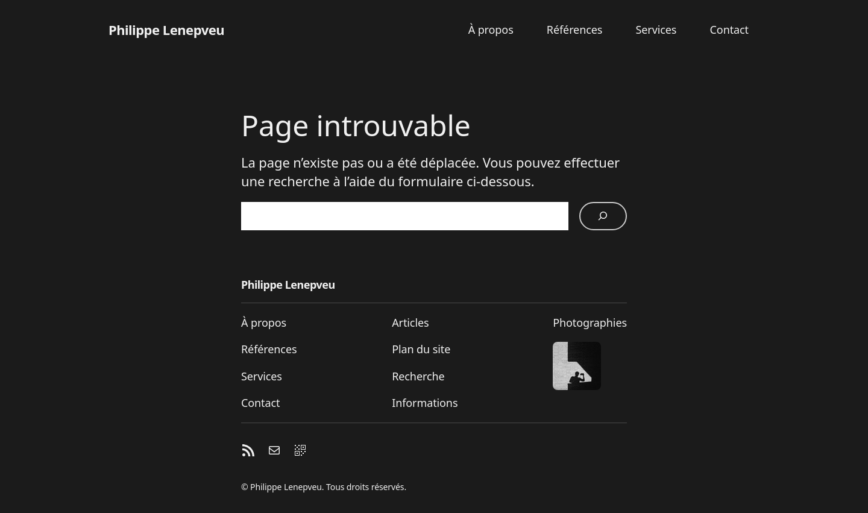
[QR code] (300, 452)
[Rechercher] (603, 216)
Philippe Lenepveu (166, 29)
